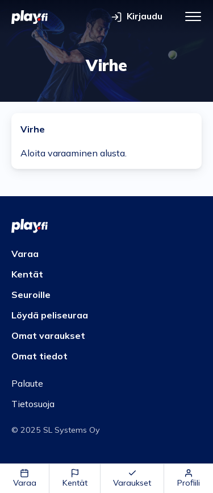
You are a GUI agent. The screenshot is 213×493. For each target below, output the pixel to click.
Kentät (74, 478)
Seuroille (31, 294)
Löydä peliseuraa (49, 315)
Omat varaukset (48, 335)
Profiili (188, 478)
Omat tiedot (39, 356)
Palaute (27, 383)
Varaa (24, 478)
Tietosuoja (33, 403)
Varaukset (132, 478)
